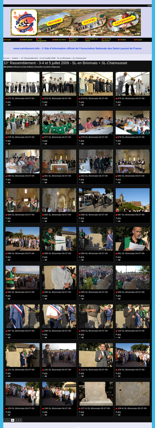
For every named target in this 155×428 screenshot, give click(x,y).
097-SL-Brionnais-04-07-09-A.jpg (22, 316)
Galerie (13, 58)
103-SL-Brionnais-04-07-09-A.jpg (96, 352)
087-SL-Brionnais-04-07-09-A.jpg (133, 207)
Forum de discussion (106, 40)
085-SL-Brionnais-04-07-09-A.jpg (59, 207)
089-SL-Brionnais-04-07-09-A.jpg (59, 243)
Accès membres (72, 423)
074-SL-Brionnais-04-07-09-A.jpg (96, 98)
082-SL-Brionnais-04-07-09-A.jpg (96, 171)
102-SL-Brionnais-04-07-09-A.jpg (59, 352)
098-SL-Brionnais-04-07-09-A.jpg (59, 316)
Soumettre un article (91, 40)
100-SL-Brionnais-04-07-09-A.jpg (133, 316)
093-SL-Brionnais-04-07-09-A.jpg (59, 280)
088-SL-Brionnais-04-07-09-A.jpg (22, 243)
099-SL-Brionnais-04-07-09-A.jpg (96, 316)
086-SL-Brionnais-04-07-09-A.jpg (96, 207)
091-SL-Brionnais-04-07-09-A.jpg (133, 243)
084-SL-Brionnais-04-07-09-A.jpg (22, 207)
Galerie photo (26, 40)
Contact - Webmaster (12, 416)
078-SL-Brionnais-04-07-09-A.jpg (96, 134)
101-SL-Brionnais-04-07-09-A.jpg (22, 352)
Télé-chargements (41, 40)
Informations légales (86, 416)
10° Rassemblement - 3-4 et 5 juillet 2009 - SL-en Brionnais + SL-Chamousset (47, 58)
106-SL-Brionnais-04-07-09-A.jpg (59, 389)
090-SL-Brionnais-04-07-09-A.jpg (96, 243)
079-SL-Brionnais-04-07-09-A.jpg (133, 134)
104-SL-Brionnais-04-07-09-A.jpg (133, 352)
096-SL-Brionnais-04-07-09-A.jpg (133, 280)
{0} (8, 102)
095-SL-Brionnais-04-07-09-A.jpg (96, 280)
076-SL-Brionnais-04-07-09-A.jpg (22, 134)
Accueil (7, 40)
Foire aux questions (73, 40)
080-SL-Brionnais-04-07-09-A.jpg (22, 171)
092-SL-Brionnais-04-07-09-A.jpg (22, 280)
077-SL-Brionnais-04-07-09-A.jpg (59, 134)
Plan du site (85, 423)
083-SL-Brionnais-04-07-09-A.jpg (133, 171)
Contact (122, 40)
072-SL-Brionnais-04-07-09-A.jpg (22, 98)
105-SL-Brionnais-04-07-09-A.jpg (22, 389)
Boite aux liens (59, 40)
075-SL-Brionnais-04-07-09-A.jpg (133, 98)
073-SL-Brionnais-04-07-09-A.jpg (59, 98)
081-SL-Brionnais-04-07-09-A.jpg (59, 171)
